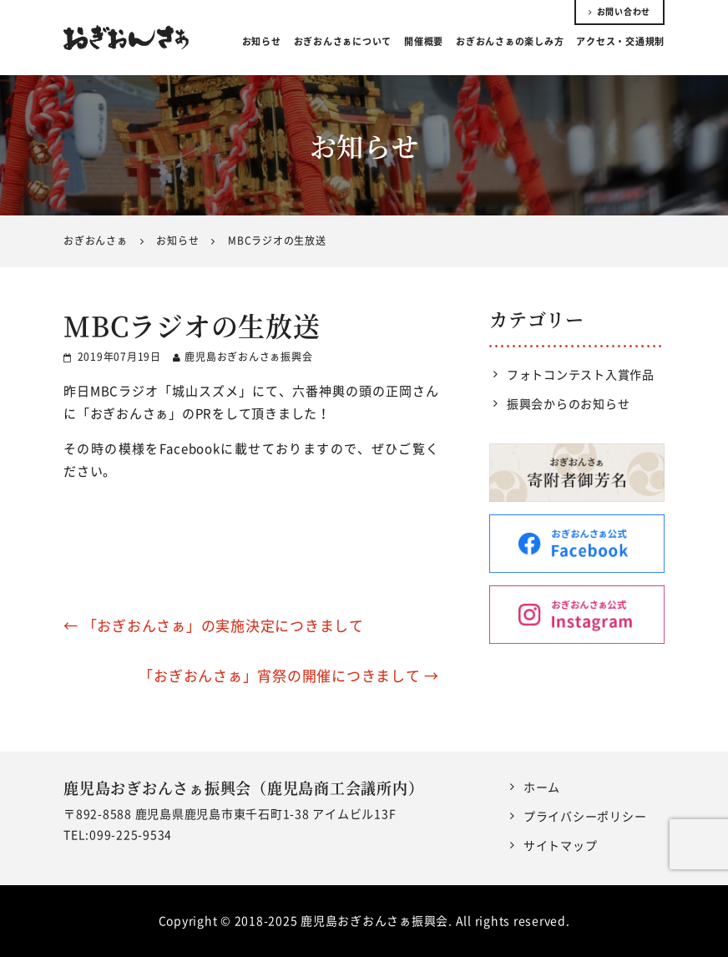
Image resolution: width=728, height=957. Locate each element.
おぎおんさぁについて (343, 41)
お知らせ (261, 41)
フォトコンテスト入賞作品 (581, 374)
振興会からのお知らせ (568, 403)
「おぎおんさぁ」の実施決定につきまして (213, 625)
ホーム (541, 786)
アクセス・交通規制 (620, 41)
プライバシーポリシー (585, 816)
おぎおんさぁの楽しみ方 (510, 41)
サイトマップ (560, 845)
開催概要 (423, 41)
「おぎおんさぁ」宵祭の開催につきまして (289, 675)
